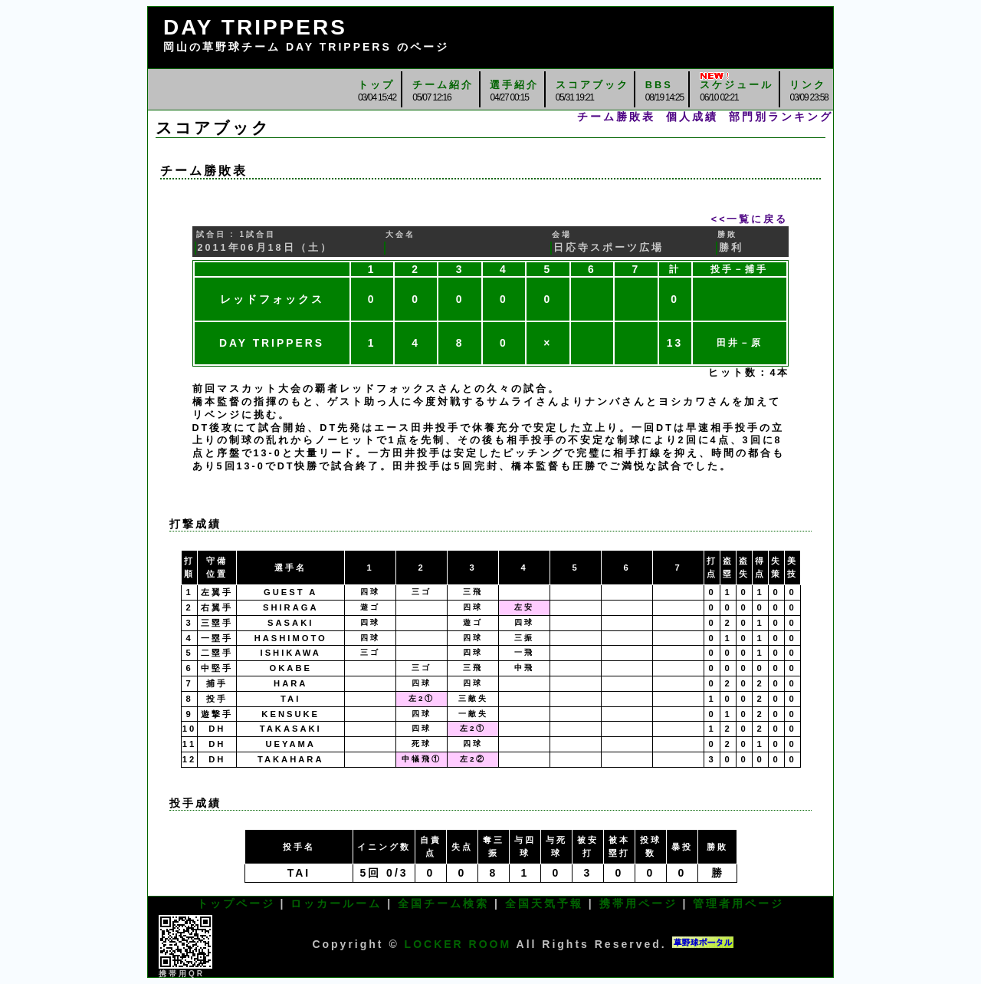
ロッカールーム (336, 903)
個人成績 (692, 116)
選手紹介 (514, 85)
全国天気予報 (544, 903)
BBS (659, 85)
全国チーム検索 (443, 903)
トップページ (236, 903)
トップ (376, 85)
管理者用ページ (738, 903)
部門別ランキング (781, 116)
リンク (807, 85)
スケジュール (736, 85)
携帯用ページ (638, 903)
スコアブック (592, 85)
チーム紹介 (443, 85)
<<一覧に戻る (750, 219)
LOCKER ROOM (458, 944)
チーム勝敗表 (616, 116)
